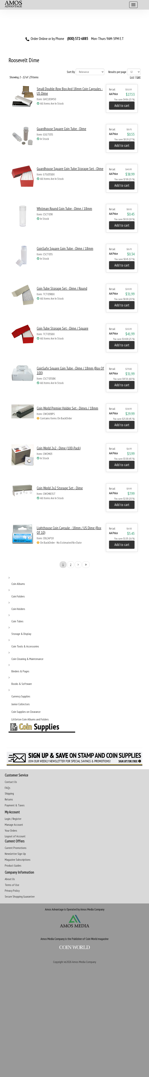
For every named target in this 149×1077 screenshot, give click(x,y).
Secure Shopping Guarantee (20, 896)
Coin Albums (18, 584)
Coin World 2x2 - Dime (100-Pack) (59, 448)
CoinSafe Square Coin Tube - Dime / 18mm (65, 248)
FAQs (7, 788)
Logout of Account (15, 836)
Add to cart (121, 105)
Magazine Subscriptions (17, 859)
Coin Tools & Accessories (25, 646)
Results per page (117, 72)
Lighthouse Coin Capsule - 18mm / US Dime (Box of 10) (69, 530)
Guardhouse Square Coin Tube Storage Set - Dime (70, 168)
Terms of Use (12, 885)
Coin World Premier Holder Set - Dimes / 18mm (67, 408)
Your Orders (11, 830)
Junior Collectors (20, 704)
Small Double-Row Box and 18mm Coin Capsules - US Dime (70, 91)
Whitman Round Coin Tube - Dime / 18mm (64, 208)
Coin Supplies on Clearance (26, 712)
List (138, 77)
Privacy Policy (12, 890)
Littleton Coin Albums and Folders (30, 719)
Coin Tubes (17, 621)
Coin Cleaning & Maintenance (27, 659)
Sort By (71, 72)
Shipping (9, 793)
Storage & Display (21, 634)
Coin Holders (18, 609)
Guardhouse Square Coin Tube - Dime (61, 128)
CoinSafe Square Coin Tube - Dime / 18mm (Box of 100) (70, 370)
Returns (9, 799)
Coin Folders (18, 596)
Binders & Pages (20, 671)
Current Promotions (15, 848)
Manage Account (14, 824)
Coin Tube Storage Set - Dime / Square (62, 328)
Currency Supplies (20, 696)
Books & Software (21, 684)
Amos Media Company (84, 962)
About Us (10, 879)
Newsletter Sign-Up (15, 854)
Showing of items (24, 77)
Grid (132, 77)
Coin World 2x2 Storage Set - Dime (60, 487)
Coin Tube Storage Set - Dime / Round (62, 288)
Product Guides (13, 865)
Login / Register (13, 819)
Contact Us (11, 782)
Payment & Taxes (15, 805)
